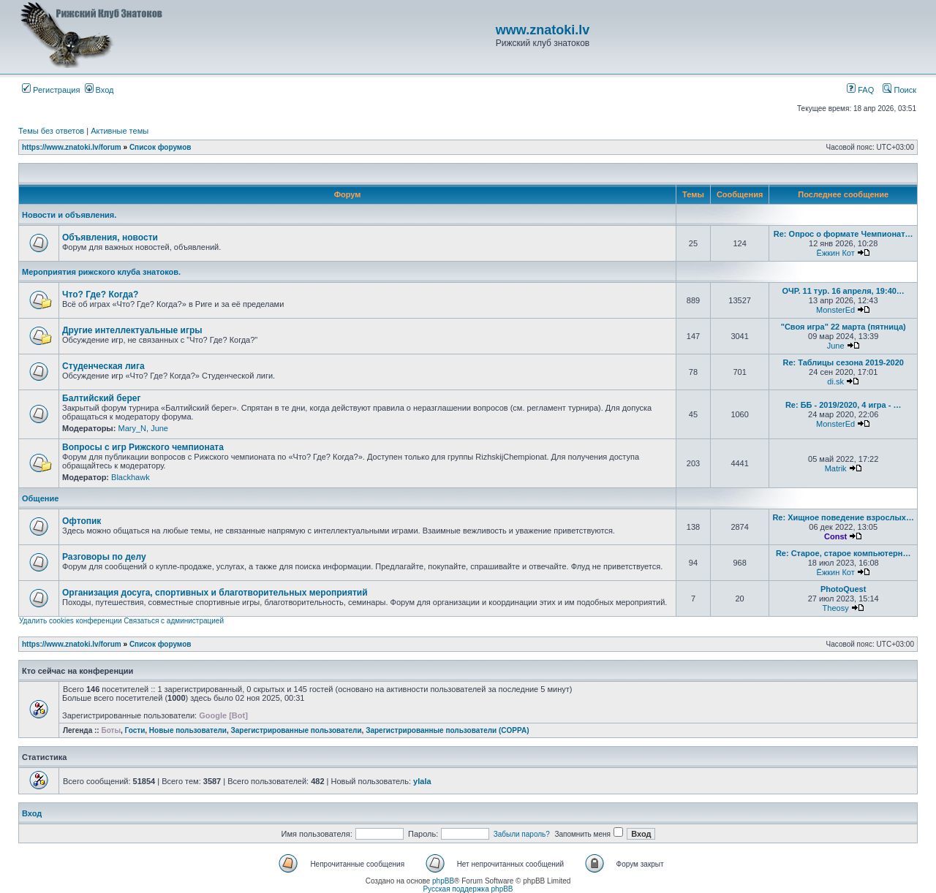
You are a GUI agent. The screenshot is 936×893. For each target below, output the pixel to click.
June (836, 345)
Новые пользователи (188, 730)
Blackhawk (130, 477)
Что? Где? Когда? (100, 294)
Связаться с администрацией (174, 621)
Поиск (899, 90)
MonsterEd (835, 309)
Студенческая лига (103, 366)
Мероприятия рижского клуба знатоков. (101, 271)
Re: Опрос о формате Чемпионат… (843, 233)
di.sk (835, 381)
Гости (135, 730)
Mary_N (132, 428)
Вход (99, 90)
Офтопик (81, 521)
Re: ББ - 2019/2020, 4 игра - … (843, 404)
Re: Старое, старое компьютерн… (843, 553)
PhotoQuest (843, 589)
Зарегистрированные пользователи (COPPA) (447, 730)
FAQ (860, 90)
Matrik (836, 468)
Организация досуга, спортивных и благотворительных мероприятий (215, 593)
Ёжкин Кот (836, 252)
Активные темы (119, 130)
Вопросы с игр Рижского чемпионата (143, 447)
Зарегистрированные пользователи (296, 730)
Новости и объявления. (69, 214)
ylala (422, 781)
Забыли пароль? (522, 834)
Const (835, 536)
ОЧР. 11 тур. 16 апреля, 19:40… (843, 290)
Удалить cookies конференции (70, 621)
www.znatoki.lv (542, 30)
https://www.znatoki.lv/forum (71, 147)
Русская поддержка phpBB (468, 889)
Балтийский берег (101, 398)
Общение (40, 498)
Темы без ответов (51, 130)
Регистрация (51, 90)
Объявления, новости (110, 237)
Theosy (836, 608)
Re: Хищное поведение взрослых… (843, 517)
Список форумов (160, 147)
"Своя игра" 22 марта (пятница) (843, 326)
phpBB (443, 881)
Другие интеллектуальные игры (132, 330)
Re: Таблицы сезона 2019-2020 (842, 362)
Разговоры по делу (104, 557)
